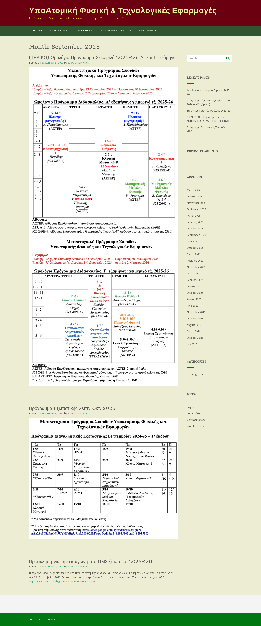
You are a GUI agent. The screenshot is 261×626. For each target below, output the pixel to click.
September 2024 (196, 235)
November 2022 (196, 267)
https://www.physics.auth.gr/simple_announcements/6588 (62, 581)
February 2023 (195, 260)
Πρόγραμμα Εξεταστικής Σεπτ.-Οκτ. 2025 (72, 408)
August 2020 (194, 299)
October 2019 (195, 318)
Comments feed (196, 419)
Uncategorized (195, 374)
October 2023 (195, 247)
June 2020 (192, 305)
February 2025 (195, 222)
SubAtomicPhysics (78, 62)
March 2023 (194, 254)
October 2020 (195, 292)
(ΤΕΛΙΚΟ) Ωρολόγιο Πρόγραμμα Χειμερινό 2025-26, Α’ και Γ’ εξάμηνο (102, 57)
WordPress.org (195, 426)
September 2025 (196, 209)
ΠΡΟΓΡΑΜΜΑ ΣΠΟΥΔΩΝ (116, 30)
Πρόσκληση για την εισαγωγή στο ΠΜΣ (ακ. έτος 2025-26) (90, 561)
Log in (190, 407)
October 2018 (195, 337)
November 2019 (196, 312)
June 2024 (192, 241)
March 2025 (194, 215)
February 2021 (195, 280)
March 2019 (194, 331)
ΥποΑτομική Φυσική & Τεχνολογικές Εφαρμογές (123, 10)
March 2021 (194, 273)
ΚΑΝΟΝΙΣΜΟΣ (59, 30)
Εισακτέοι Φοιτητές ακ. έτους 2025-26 (208, 110)
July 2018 (192, 344)
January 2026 (194, 196)
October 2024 (195, 228)
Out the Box (48, 619)
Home (38, 30)
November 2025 (196, 203)
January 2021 (194, 286)
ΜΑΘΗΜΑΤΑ (84, 30)
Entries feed (194, 413)
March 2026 (194, 190)
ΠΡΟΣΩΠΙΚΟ (147, 30)
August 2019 (194, 325)
